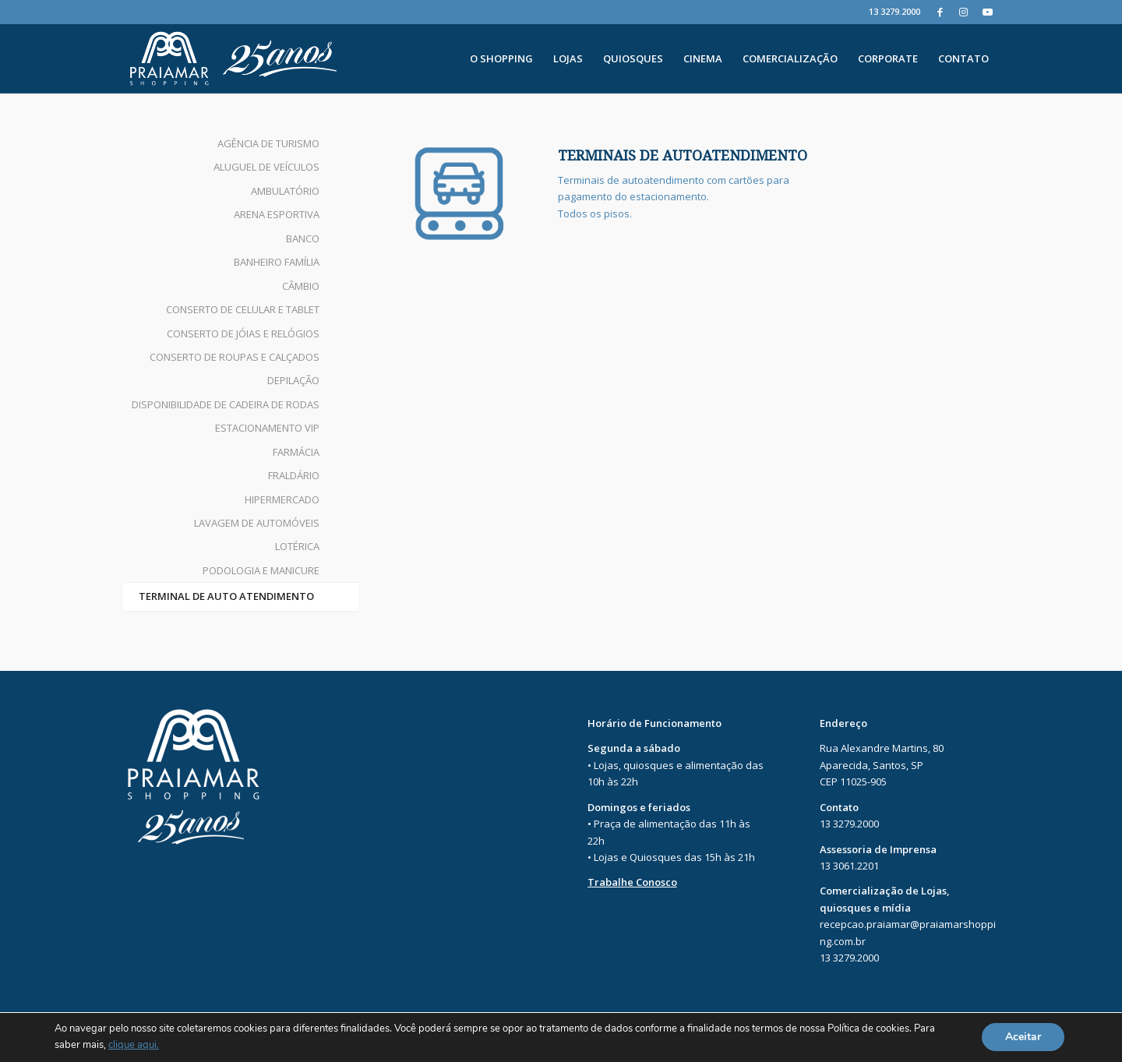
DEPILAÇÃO (293, 380)
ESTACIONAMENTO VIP (267, 428)
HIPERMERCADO (282, 499)
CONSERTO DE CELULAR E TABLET (242, 309)
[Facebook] (940, 11)
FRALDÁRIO (293, 475)
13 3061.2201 (849, 866)
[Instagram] (963, 11)
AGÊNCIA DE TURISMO (268, 143)
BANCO (302, 238)
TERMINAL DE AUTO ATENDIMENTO (226, 596)
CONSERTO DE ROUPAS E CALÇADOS (234, 357)
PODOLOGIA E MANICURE (261, 570)
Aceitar (1023, 1037)
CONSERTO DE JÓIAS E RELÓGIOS (243, 333)
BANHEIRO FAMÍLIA (276, 262)
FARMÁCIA (296, 452)
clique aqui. (133, 1046)
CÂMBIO (300, 286)
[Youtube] (987, 11)
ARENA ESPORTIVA (276, 214)
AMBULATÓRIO (285, 191)
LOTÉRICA (297, 546)
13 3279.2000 (894, 11)
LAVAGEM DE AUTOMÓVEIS (256, 523)
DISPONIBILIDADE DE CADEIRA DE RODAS (225, 404)
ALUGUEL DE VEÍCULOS (266, 167)
